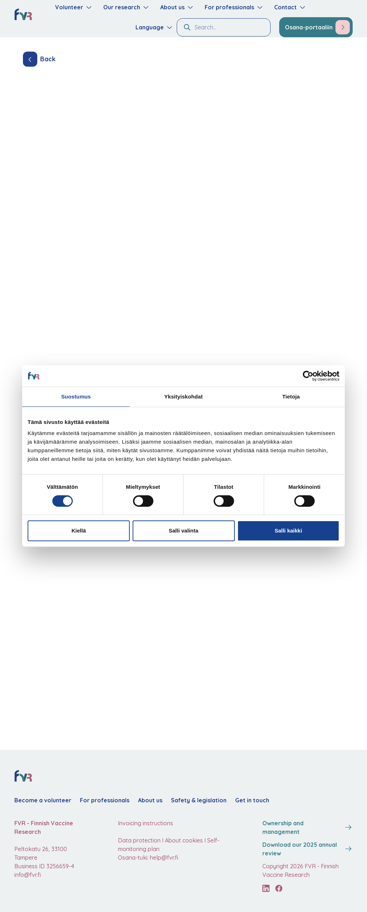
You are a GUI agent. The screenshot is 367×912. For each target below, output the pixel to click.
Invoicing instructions (145, 823)
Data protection (139, 840)
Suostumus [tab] (76, 396)
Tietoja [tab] (291, 396)
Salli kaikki (288, 530)
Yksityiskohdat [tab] (183, 396)
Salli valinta (184, 530)
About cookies (184, 840)
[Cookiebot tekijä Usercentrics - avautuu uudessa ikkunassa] (308, 376)
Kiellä (78, 530)
